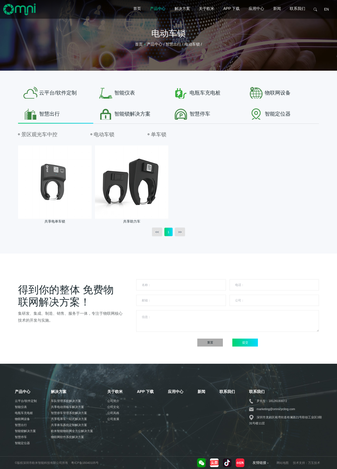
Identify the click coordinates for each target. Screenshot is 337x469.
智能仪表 (21, 407)
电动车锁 (104, 134)
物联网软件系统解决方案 (67, 437)
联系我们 (297, 16)
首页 (137, 16)
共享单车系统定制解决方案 (69, 425)
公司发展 (113, 419)
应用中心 (256, 16)
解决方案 (182, 16)
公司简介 (113, 401)
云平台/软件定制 (26, 401)
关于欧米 (206, 16)
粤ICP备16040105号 (85, 462)
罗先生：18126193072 (268, 401)
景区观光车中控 (39, 134)
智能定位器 (22, 443)
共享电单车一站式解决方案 (69, 419)
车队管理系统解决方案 (66, 401)
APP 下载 (231, 16)
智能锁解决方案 (25, 431)
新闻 (277, 16)
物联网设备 (22, 419)
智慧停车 (21, 437)
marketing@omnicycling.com (272, 409)
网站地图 (283, 462)
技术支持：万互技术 (306, 462)
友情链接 (260, 462)
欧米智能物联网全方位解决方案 (72, 431)
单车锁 (158, 134)
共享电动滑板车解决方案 (67, 407)
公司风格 (113, 413)
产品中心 (157, 16)
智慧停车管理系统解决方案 (69, 413)
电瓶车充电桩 (24, 413)
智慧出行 (21, 425)
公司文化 (113, 407)
